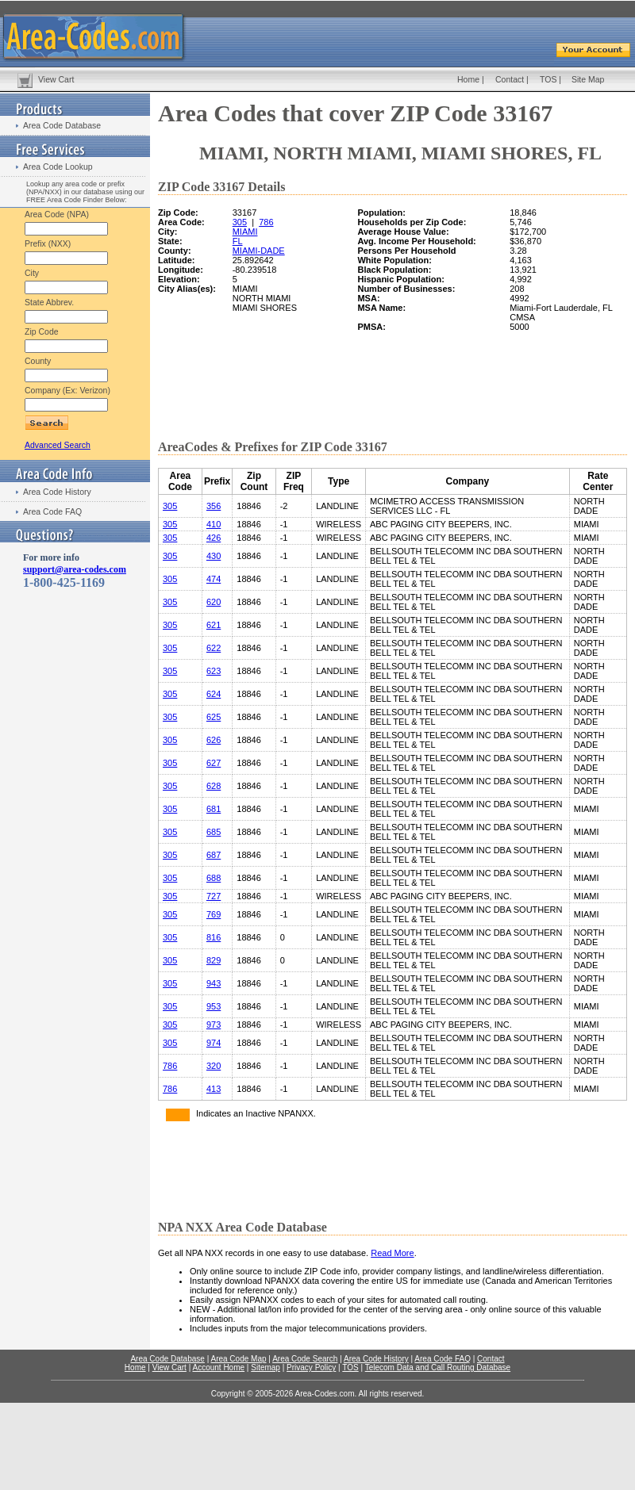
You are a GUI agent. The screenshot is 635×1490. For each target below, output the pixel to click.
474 (213, 579)
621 (213, 625)
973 (213, 1024)
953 (213, 1006)
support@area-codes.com (74, 569)
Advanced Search (57, 445)
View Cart (56, 79)
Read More (392, 1253)
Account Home (218, 1367)
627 (213, 763)
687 (213, 855)
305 (240, 222)
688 (213, 878)
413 (213, 1089)
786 (266, 222)
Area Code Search (304, 1358)
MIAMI (245, 231)
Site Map (588, 79)
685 (213, 832)
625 (213, 717)
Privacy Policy (311, 1367)
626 (213, 740)
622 (213, 648)
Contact (509, 79)
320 (213, 1066)
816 (213, 937)
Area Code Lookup (58, 166)
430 (213, 556)
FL (238, 241)
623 (213, 671)
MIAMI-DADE (259, 250)
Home (468, 79)
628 (213, 786)
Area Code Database (62, 125)
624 (213, 694)
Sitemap (265, 1367)
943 (213, 983)
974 (213, 1043)
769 (213, 914)
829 (213, 960)
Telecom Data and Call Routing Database (437, 1367)
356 (213, 506)
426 (213, 537)
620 (213, 602)
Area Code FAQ (52, 511)
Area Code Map (238, 1358)
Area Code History (57, 491)
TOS (548, 79)
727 (213, 896)
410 (213, 524)
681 (213, 809)
